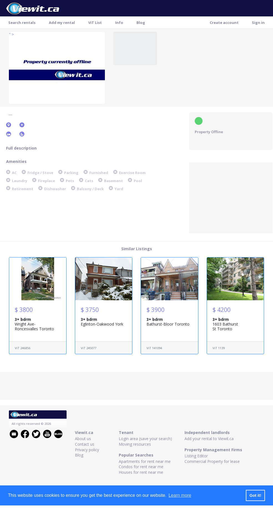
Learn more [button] (179, 495)
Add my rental (62, 22)
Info (119, 22)
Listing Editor (196, 455)
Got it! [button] (255, 495)
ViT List (95, 22)
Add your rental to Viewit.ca (209, 438)
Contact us (84, 444)
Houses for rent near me (141, 472)
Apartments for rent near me (145, 461)
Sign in (258, 22)
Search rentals (22, 22)
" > (11, 34)
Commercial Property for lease (212, 461)
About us (83, 438)
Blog (140, 22)
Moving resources (135, 444)
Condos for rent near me (141, 466)
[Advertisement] (230, 197)
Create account (224, 22)
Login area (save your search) (145, 438)
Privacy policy (87, 449)
